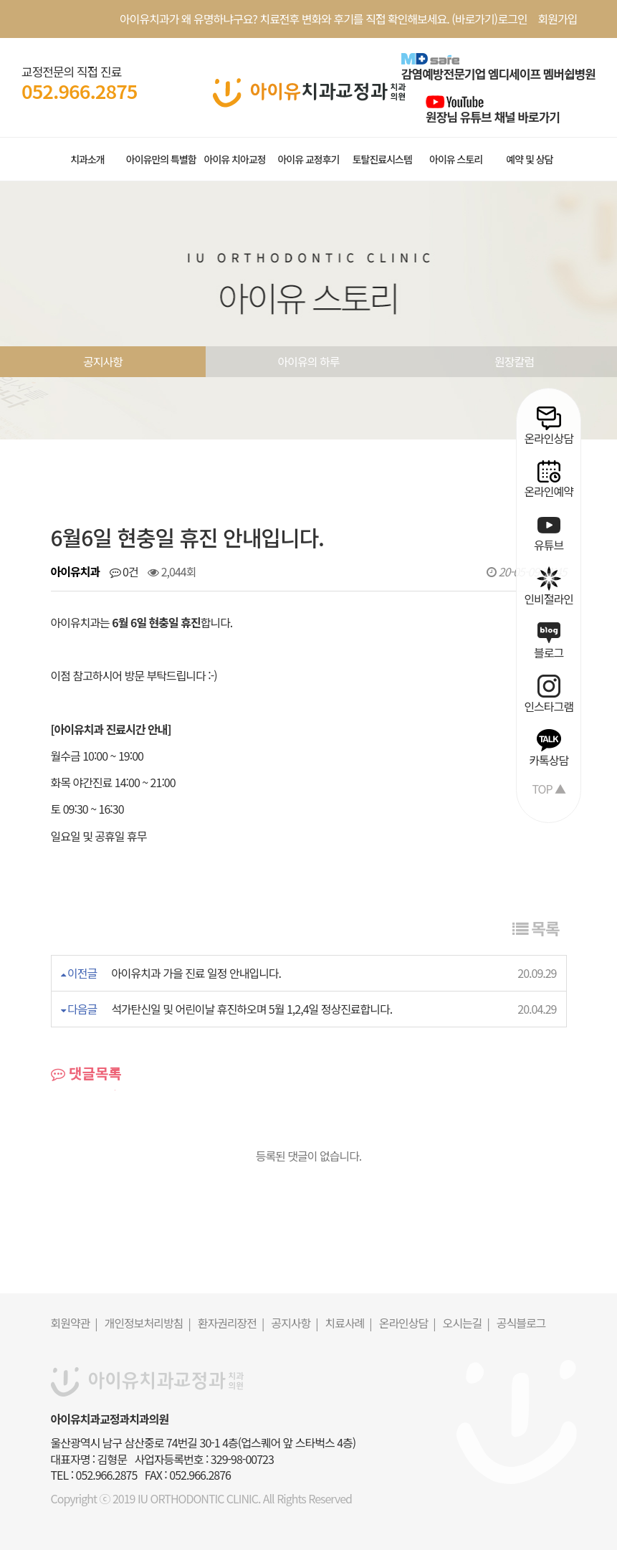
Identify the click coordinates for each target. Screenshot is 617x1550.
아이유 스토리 (455, 159)
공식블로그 (521, 1322)
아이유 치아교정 (235, 159)
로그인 (512, 18)
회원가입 (558, 18)
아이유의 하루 (309, 361)
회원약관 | (74, 1322)
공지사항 (103, 361)
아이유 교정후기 (308, 159)
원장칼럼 (514, 361)
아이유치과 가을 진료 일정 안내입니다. (196, 972)
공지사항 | (294, 1322)
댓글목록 (86, 1073)
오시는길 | (466, 1322)
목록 (535, 927)
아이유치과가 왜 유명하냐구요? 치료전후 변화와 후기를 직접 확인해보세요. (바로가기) (308, 18)
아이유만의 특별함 (161, 159)
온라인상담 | (407, 1322)
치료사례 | (348, 1322)
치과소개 (87, 159)
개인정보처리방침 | (148, 1322)
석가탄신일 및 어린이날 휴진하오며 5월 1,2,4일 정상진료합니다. (251, 1008)
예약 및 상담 (529, 159)
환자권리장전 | (231, 1322)
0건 (124, 571)
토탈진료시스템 (382, 159)
